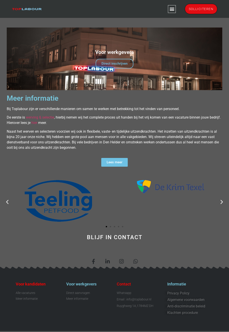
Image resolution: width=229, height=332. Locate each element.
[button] (170, 9)
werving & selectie (40, 117)
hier (34, 123)
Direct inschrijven (114, 64)
